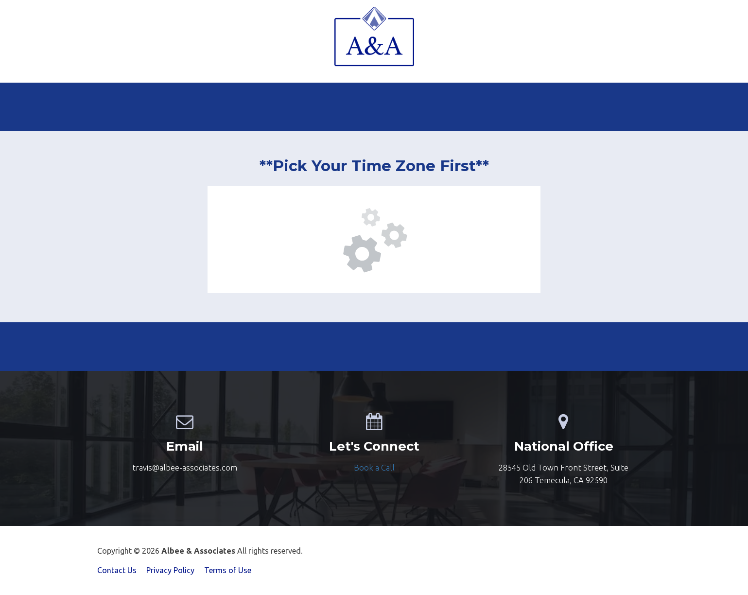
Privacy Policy (170, 570)
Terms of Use (227, 570)
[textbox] (374, 467)
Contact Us (117, 570)
